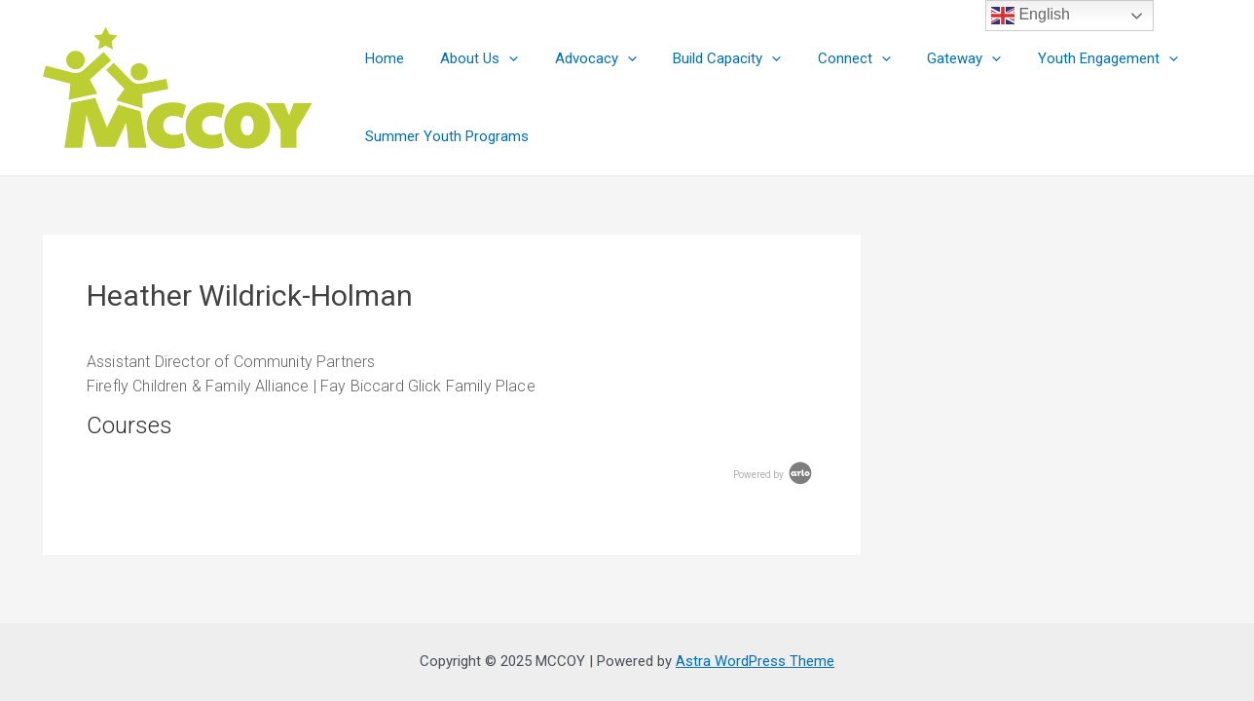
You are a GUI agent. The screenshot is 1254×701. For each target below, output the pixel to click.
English (1030, 15)
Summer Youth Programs (443, 136)
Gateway (924, 58)
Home (380, 58)
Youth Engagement (1060, 58)
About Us (468, 58)
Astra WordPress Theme (755, 661)
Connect (821, 58)
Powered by (774, 474)
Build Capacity (701, 58)
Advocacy (577, 58)
